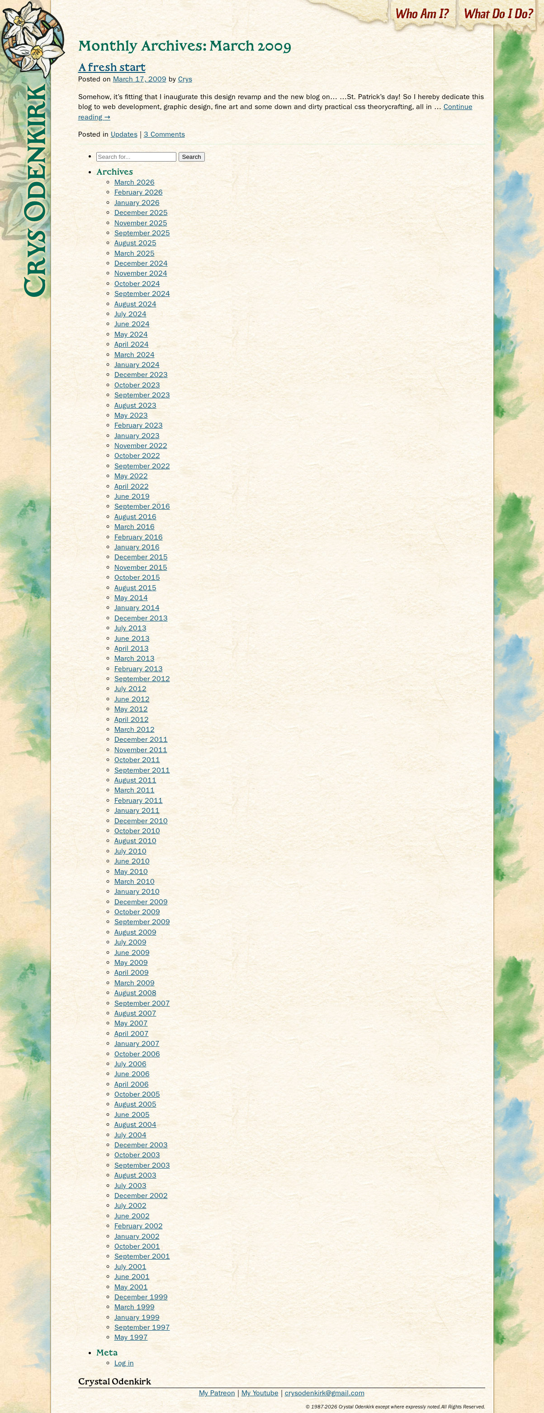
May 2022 (131, 476)
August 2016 (135, 516)
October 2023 (137, 385)
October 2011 (137, 759)
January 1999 (137, 1317)
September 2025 (142, 233)
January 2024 (137, 364)
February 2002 (138, 1226)
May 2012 (131, 709)
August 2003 (135, 1175)
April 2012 (131, 719)
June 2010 (132, 861)
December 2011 (141, 739)
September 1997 (142, 1327)
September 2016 (142, 506)
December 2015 (141, 557)
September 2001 (142, 1256)
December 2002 (141, 1195)
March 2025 (134, 253)
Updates (124, 134)
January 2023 (137, 435)
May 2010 (131, 871)
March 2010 (134, 881)
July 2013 (130, 628)
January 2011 (137, 810)
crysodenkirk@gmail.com (324, 1393)
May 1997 (131, 1337)
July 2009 (130, 942)
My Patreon (217, 1393)
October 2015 (137, 577)
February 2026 (138, 192)
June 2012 (132, 699)
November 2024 (140, 273)
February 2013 (138, 668)
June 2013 (132, 638)
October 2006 (137, 1054)
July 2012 (130, 688)
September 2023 (142, 395)
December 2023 (141, 374)
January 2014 (137, 607)
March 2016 (134, 526)
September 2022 (142, 466)
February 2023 (138, 425)
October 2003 (137, 1154)
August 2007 (135, 1013)
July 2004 (130, 1135)
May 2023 (131, 415)
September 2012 (142, 678)
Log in (124, 1363)
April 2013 (131, 648)
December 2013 (141, 618)
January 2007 (137, 1043)
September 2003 (142, 1165)
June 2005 (132, 1114)
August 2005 (135, 1104)
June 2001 (132, 1276)
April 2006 (131, 1084)
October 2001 (137, 1246)
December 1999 (141, 1297)
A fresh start (112, 66)
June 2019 (132, 496)
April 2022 (131, 486)
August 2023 (135, 405)
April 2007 (131, 1033)
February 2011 (138, 800)
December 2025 (141, 212)
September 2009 (142, 921)
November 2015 (140, 567)
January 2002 (137, 1236)
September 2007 (142, 1003)
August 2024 (135, 304)
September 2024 (142, 293)
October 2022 (137, 455)
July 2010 (130, 851)
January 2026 (137, 202)
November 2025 (140, 223)
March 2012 (134, 729)
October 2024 (137, 283)
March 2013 (134, 658)
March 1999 (134, 1307)
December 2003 (141, 1145)
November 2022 (140, 445)
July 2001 (130, 1266)
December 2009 (141, 901)
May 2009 (131, 962)
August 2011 (135, 780)
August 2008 (135, 992)
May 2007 (131, 1023)
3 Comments (164, 134)
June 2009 (132, 952)
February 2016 (138, 537)
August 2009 (135, 932)
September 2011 (142, 770)
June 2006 (132, 1073)
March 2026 (134, 182)
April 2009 (131, 972)
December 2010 (141, 820)
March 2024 (134, 354)
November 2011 (140, 749)
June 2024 (132, 324)
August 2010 (135, 840)
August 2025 (135, 243)
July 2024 (130, 314)
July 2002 (130, 1205)
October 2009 (137, 911)
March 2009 (134, 983)
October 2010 (137, 830)
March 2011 (134, 790)
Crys (185, 79)
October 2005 (137, 1094)
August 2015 (135, 587)
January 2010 (137, 891)
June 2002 (132, 1216)
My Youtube (260, 1393)
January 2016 (137, 547)
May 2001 (131, 1287)
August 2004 (135, 1124)
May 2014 (131, 597)
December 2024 (141, 263)
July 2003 (130, 1185)
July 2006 (130, 1064)
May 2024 (131, 334)
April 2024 (131, 344)
